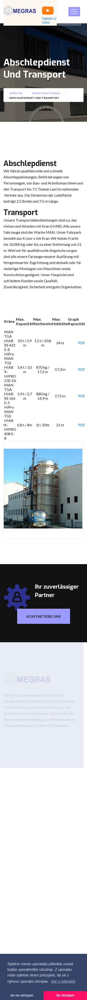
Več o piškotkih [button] (63, 981)
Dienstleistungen (46, 94)
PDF (81, 342)
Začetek (16, 94)
